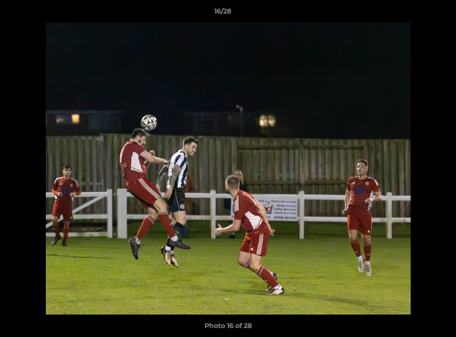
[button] (416, 13)
